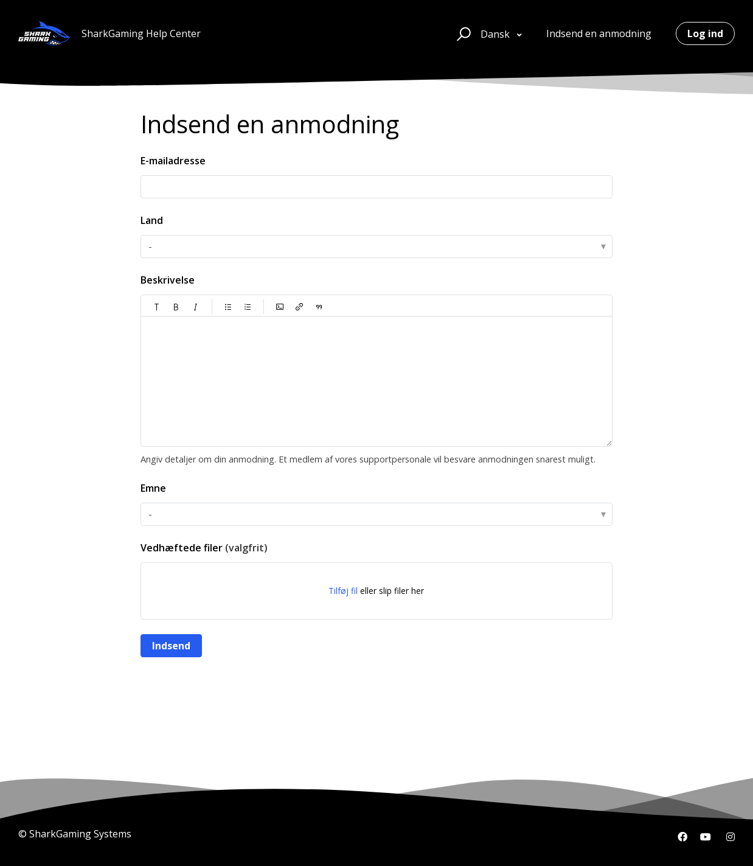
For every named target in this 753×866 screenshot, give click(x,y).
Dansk (496, 34)
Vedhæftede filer (204, 547)
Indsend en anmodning (598, 33)
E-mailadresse (173, 160)
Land (152, 220)
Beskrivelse (168, 280)
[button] (462, 33)
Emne (153, 488)
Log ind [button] (705, 33)
